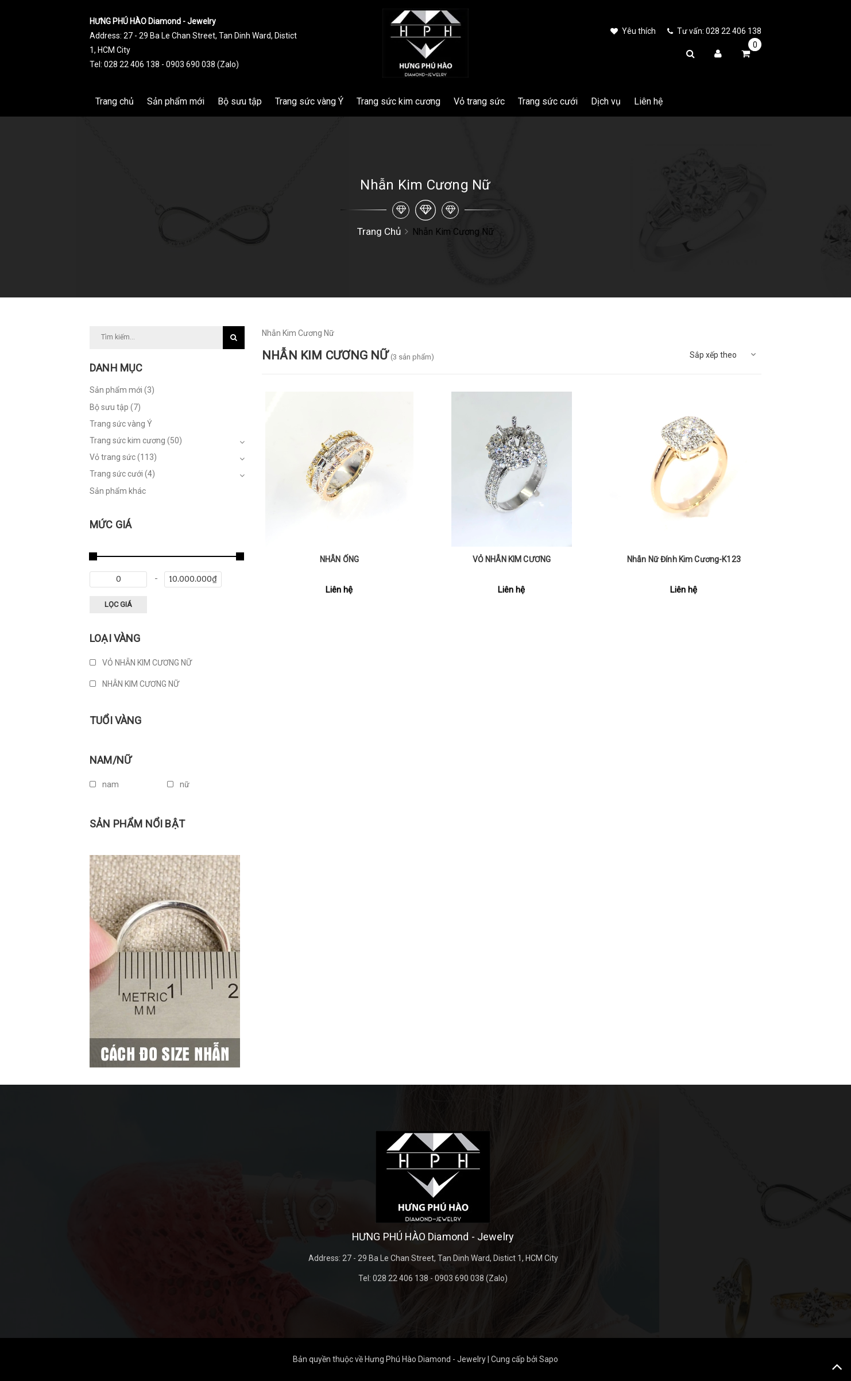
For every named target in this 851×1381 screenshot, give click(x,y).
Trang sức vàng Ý (309, 101)
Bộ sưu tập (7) (115, 407)
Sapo (548, 1359)
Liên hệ (648, 101)
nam (104, 784)
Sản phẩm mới (175, 101)
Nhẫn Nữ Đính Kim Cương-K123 (684, 559)
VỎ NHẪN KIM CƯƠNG (512, 559)
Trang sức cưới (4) (122, 473)
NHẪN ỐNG (339, 559)
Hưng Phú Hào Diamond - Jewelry (425, 1359)
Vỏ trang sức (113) (123, 457)
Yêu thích (633, 31)
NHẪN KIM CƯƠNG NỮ (134, 683)
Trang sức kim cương (398, 101)
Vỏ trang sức (479, 101)
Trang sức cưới (548, 101)
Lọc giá (118, 604)
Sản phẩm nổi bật (137, 824)
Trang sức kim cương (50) (136, 440)
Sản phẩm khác (118, 491)
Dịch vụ (606, 101)
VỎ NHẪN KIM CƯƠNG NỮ (141, 662)
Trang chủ (114, 101)
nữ (178, 784)
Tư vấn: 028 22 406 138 (714, 31)
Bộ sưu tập (240, 101)
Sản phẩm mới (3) (122, 389)
